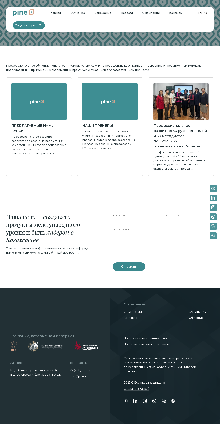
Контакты (176, 12)
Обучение (77, 12)
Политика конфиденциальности (148, 338)
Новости (127, 12)
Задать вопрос (28, 25)
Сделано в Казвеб (136, 388)
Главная (55, 12)
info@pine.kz (79, 376)
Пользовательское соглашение (146, 344)
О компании (151, 12)
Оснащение (102, 12)
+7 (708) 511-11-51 (81, 370)
